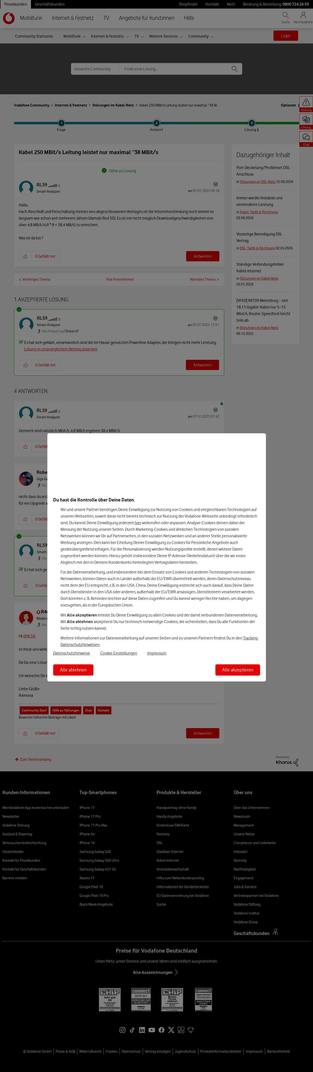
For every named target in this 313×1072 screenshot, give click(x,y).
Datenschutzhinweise (71, 653)
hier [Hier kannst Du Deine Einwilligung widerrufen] (138, 522)
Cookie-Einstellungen (118, 653)
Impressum (156, 653)
